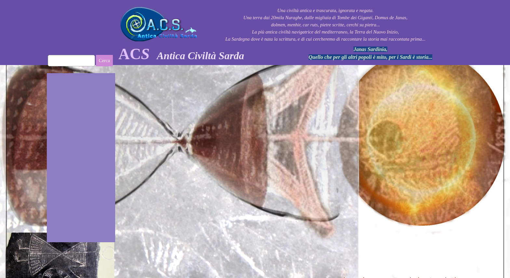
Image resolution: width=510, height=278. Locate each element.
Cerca (104, 60)
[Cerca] (71, 60)
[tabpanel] (203, 54)
